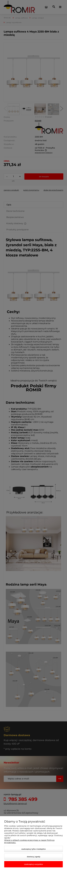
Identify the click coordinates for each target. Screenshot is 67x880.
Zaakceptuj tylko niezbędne (33, 849)
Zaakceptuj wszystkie (33, 864)
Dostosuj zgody (33, 857)
